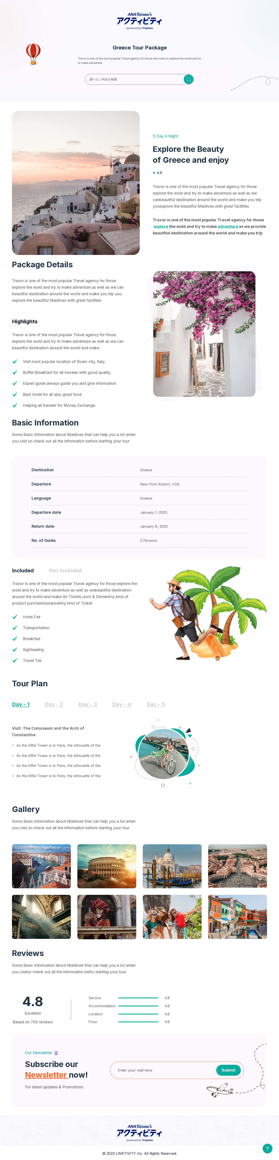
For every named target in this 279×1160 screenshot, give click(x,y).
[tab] (23, 574)
